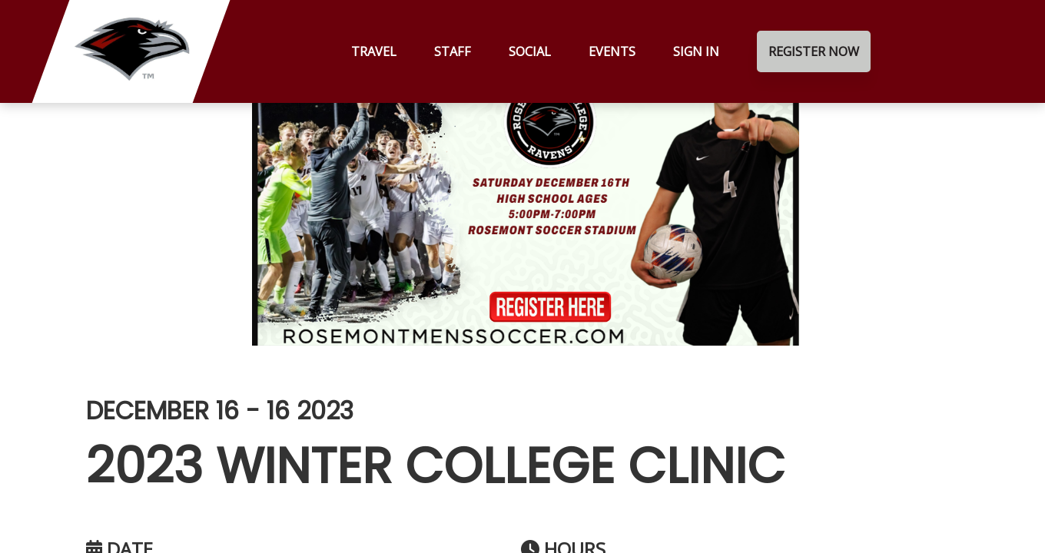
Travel (373, 51)
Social (530, 51)
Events (612, 51)
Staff (452, 51)
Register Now (813, 51)
